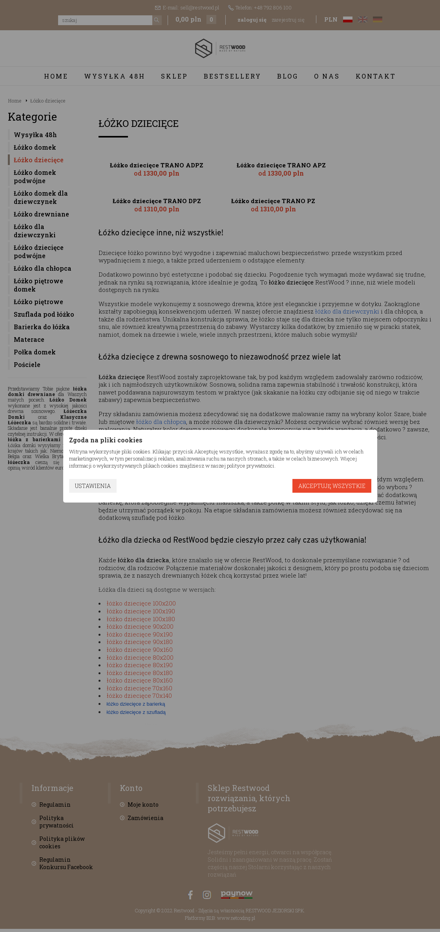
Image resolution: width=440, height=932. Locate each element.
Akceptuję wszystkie (331, 486)
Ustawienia (93, 486)
